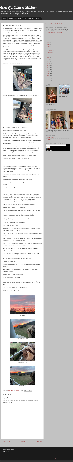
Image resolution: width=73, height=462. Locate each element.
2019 (48, 57)
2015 (48, 65)
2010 (48, 75)
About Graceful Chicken (15, 18)
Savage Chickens (50, 137)
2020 (48, 46)
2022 (48, 42)
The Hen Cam (49, 139)
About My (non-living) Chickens (32, 18)
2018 (48, 59)
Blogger (55, 458)
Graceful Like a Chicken (18, 8)
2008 (48, 80)
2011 (48, 73)
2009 (48, 77)
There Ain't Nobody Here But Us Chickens (55, 23)
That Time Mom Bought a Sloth (55, 54)
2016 (48, 63)
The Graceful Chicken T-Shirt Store (54, 32)
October (50, 50)
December (51, 48)
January (50, 52)
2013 (48, 69)
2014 (48, 67)
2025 (48, 40)
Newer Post (6, 441)
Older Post (38, 441)
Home (4, 18)
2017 (48, 61)
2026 (48, 38)
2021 (48, 44)
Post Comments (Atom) (14, 444)
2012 (48, 71)
